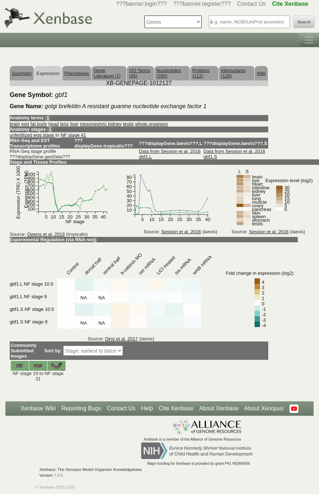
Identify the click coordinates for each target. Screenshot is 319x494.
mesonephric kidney (101, 124)
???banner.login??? (141, 4)
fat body (39, 124)
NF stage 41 (73, 135)
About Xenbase (218, 408)
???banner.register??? (202, 4)
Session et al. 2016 (181, 231)
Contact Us (251, 4)
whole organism (151, 124)
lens (64, 124)
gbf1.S (210, 156)
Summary (22, 73)
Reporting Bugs (81, 408)
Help (147, 408)
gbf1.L (145, 156)
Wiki (261, 73)
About (264, 408)
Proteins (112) (201, 73)
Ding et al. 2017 (121, 338)
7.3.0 (58, 475)
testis (128, 124)
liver (74, 124)
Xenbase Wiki (38, 408)
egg (25, 124)
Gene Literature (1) (107, 73)
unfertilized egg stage (32, 135)
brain (15, 124)
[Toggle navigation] (309, 40)
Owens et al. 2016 (46, 234)
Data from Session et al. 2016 (170, 151)
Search (304, 22)
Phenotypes (76, 73)
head (53, 124)
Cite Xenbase (176, 408)
